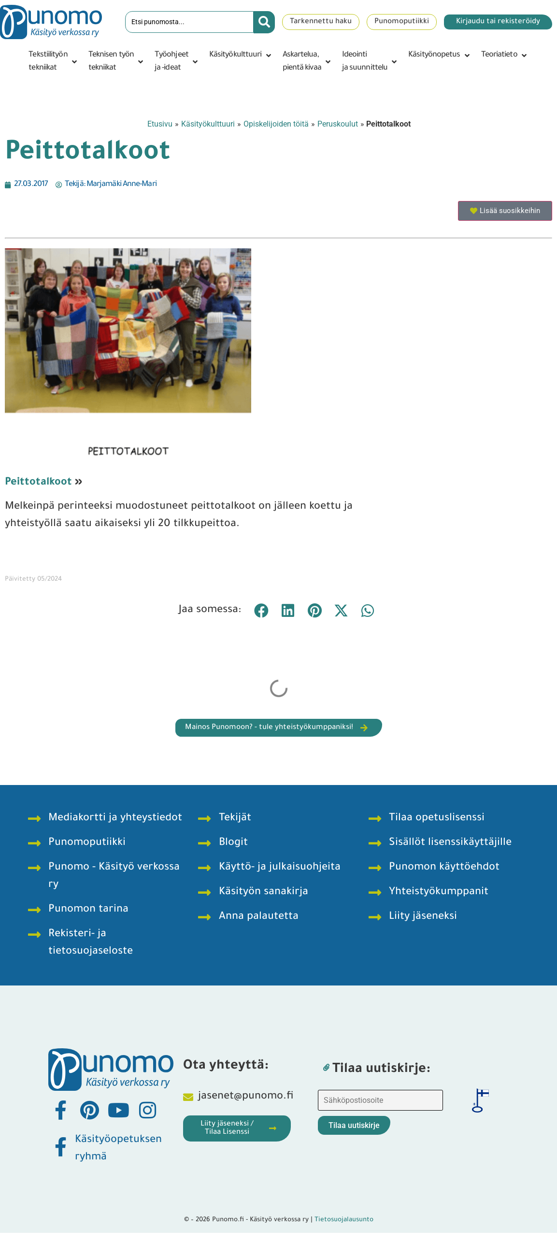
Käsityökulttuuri (208, 123)
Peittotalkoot (38, 483)
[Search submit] (264, 22)
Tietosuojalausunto (343, 1220)
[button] (53, 62)
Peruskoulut (337, 123)
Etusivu (159, 123)
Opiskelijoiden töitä (276, 123)
